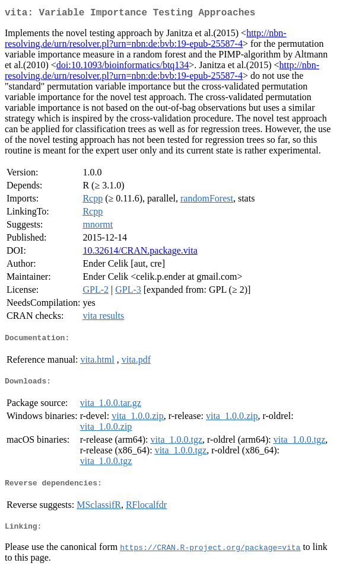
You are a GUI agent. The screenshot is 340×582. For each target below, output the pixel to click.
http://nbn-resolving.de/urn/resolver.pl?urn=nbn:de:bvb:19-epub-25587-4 (146, 40)
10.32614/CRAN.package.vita (139, 253)
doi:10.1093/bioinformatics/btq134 (122, 67)
